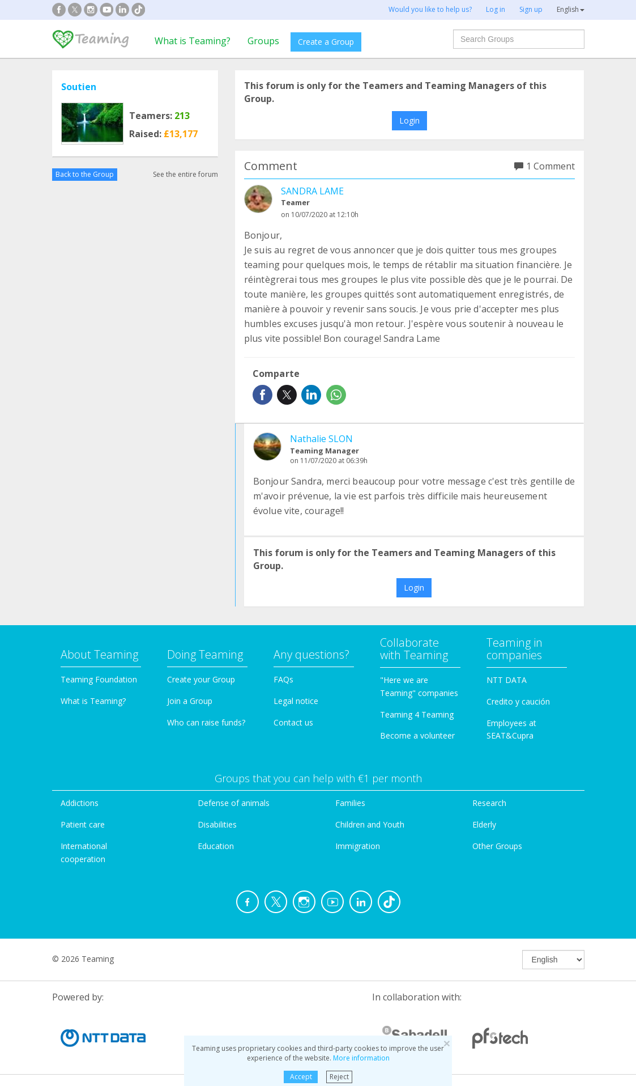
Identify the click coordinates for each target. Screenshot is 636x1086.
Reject (339, 1076)
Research (489, 802)
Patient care (83, 824)
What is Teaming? (193, 41)
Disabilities (217, 824)
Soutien (78, 86)
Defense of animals (234, 802)
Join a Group (189, 700)
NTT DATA (506, 679)
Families (350, 802)
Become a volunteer (417, 735)
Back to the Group (85, 174)
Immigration (357, 846)
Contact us (293, 722)
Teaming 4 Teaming (417, 714)
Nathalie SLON (321, 438)
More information (361, 1058)
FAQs (283, 679)
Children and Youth (369, 824)
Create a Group (326, 41)
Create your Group (201, 679)
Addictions (80, 802)
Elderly (484, 824)
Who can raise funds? (206, 722)
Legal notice (296, 700)
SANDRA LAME (312, 191)
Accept (301, 1076)
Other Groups (497, 846)
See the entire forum (185, 174)
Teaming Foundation (99, 679)
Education (216, 846)
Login (409, 120)
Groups (263, 41)
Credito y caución (518, 701)
